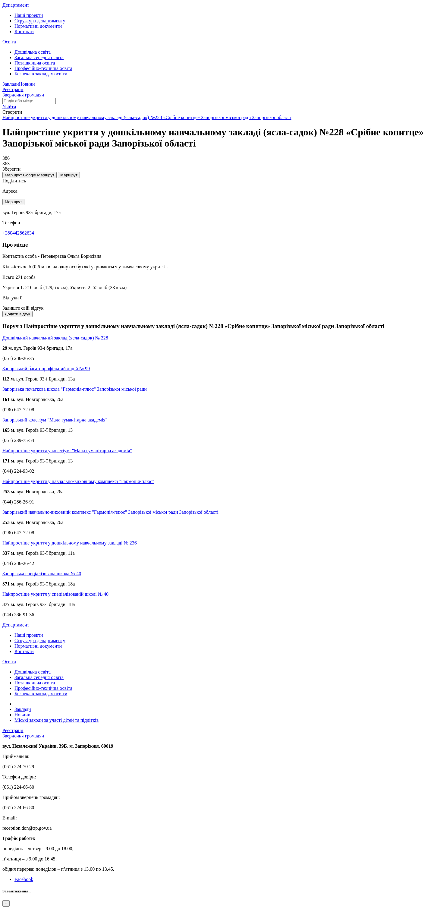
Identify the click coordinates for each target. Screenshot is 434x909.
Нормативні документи (38, 26)
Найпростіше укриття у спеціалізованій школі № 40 (55, 594)
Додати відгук (17, 314)
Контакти (24, 31)
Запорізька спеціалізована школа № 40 (41, 573)
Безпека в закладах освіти (40, 73)
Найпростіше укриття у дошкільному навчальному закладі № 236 (69, 542)
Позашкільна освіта (34, 62)
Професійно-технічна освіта (43, 68)
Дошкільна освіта (32, 52)
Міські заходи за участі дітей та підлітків (56, 720)
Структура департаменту (39, 20)
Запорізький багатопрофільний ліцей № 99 (46, 368)
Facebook (23, 879)
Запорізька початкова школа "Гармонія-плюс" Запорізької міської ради (74, 389)
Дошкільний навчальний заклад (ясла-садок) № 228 (55, 337)
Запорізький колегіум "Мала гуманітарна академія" (54, 419)
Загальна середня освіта (39, 57)
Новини (27, 84)
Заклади (10, 84)
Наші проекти (28, 15)
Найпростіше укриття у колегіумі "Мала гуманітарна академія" (67, 450)
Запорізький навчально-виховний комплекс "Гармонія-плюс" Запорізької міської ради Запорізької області (110, 512)
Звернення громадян (23, 94)
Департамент (15, 5)
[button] (9, 106)
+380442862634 (18, 232)
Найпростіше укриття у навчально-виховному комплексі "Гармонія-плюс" (78, 481)
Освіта (9, 41)
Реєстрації (13, 89)
